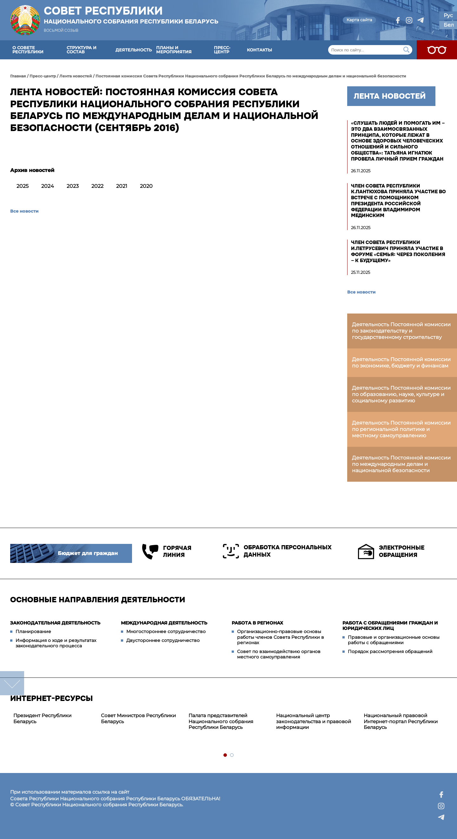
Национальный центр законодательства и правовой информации (313, 721)
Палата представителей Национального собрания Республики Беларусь (221, 721)
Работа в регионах (257, 623)
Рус (448, 15)
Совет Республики (131, 15)
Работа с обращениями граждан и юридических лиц (390, 625)
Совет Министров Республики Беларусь (138, 718)
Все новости (24, 211)
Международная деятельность (164, 623)
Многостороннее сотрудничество (166, 631)
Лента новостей (75, 76)
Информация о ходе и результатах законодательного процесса (56, 643)
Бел (449, 25)
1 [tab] (225, 755)
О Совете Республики (27, 49)
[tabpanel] (54, 718)
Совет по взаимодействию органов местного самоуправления (279, 654)
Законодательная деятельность (55, 623)
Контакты (259, 49)
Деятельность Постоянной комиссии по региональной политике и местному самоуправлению (401, 429)
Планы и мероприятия (174, 49)
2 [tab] (232, 755)
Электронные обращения (391, 551)
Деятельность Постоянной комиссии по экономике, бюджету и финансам (401, 362)
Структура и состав (81, 49)
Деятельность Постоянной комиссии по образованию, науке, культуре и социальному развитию (401, 394)
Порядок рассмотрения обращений (390, 651)
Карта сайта (359, 19)
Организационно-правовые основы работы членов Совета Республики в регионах (280, 637)
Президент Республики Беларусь (42, 718)
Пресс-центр (222, 49)
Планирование (33, 631)
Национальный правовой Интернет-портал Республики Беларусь (401, 721)
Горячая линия (166, 551)
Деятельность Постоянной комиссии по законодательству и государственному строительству (401, 330)
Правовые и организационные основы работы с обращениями (394, 640)
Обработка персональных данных (277, 551)
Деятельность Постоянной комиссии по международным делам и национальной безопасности (401, 464)
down (12, 683)
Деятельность (134, 49)
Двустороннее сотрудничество (163, 640)
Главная (18, 76)
